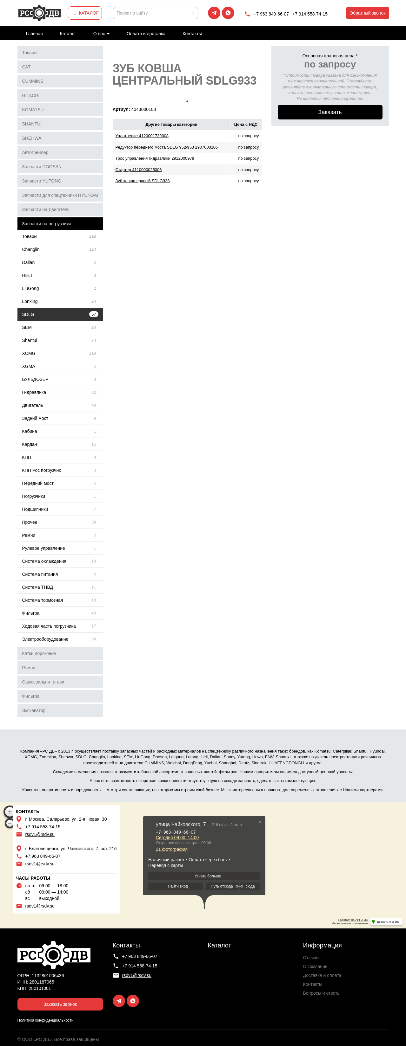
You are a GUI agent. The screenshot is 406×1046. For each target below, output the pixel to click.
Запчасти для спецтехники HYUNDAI (60, 195)
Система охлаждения (44, 561)
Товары (29, 52)
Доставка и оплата (322, 975)
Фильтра (31, 613)
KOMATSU (33, 109)
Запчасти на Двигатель (46, 209)
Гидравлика (34, 392)
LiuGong (30, 288)
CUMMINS (32, 81)
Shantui (29, 340)
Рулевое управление (43, 548)
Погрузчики (33, 496)
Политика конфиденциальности (45, 1020)
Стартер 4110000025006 (139, 169)
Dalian (28, 262)
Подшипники (35, 509)
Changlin (31, 249)
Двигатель (32, 405)
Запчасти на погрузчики (46, 223)
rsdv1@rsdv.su (40, 834)
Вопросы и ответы (322, 993)
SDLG (28, 314)
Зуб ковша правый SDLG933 (143, 180)
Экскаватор (34, 710)
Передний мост (38, 483)
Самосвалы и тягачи (43, 681)
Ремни (29, 535)
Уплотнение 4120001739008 (142, 135)
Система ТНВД (37, 587)
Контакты (192, 33)
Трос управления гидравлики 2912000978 (155, 158)
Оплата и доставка (146, 33)
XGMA (28, 366)
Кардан (29, 444)
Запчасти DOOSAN (42, 166)
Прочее (29, 522)
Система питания (40, 574)
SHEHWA (32, 138)
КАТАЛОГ (89, 13)
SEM (27, 327)
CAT (26, 66)
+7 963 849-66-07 (271, 13)
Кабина (29, 431)
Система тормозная (42, 600)
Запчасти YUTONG (42, 180)
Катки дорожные (39, 653)
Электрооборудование (45, 639)
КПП (26, 457)
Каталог (68, 33)
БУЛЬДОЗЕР (35, 379)
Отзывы (311, 957)
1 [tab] (187, 101)
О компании (315, 966)
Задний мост (35, 418)
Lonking (30, 301)
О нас (101, 33)
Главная (34, 33)
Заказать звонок (60, 1004)
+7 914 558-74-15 (310, 13)
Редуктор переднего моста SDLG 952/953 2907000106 (167, 147)
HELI (27, 275)
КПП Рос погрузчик (41, 470)
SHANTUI (32, 123)
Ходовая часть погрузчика (49, 626)
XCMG (29, 353)
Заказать (330, 112)
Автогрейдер (35, 152)
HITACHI (31, 95)
